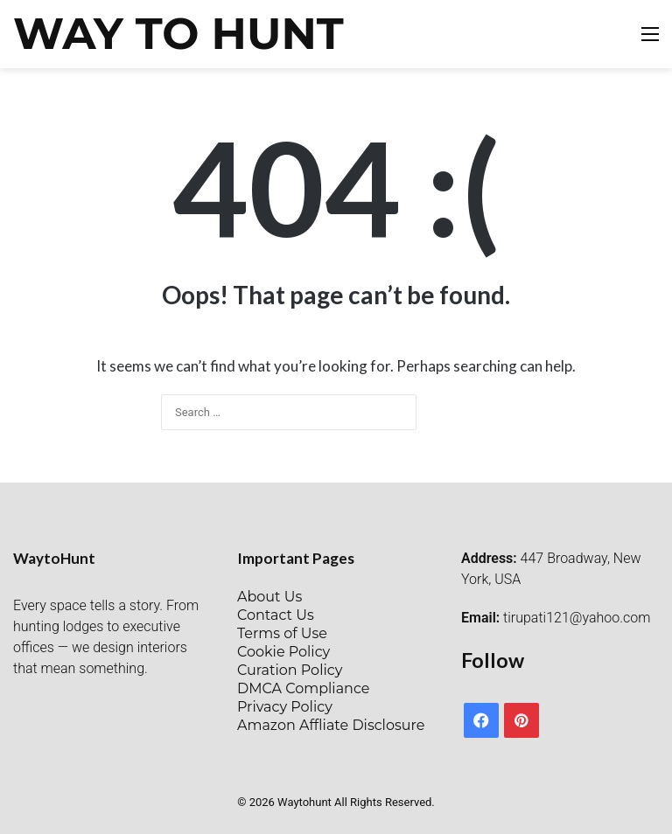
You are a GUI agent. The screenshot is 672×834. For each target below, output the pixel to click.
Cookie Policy (283, 651)
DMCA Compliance (303, 688)
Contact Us (275, 615)
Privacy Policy (284, 706)
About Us (269, 596)
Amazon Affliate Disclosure (330, 725)
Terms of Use (282, 633)
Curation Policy (289, 670)
